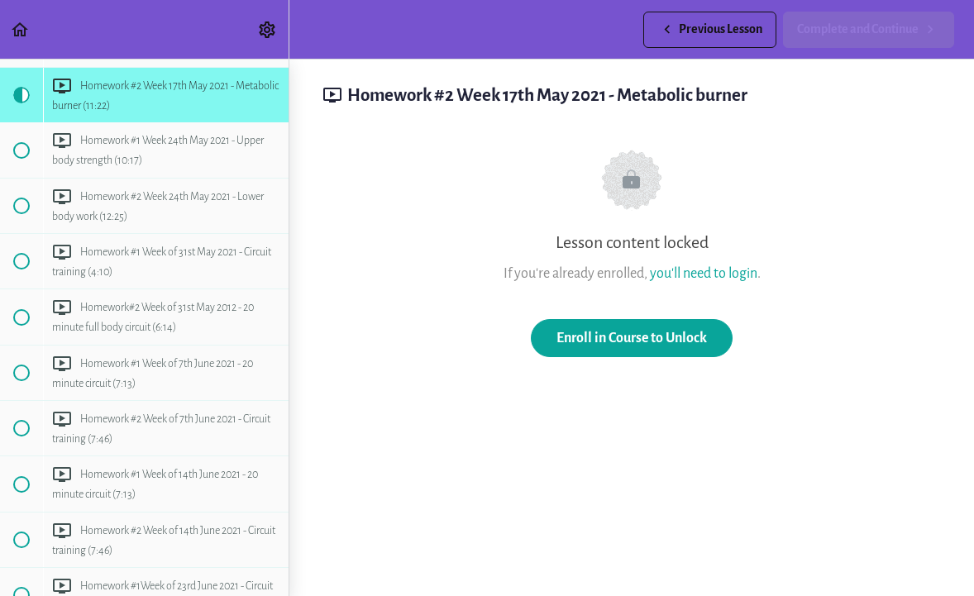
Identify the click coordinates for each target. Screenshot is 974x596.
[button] (20, 29)
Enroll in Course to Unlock (631, 337)
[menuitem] (268, 29)
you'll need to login (703, 273)
